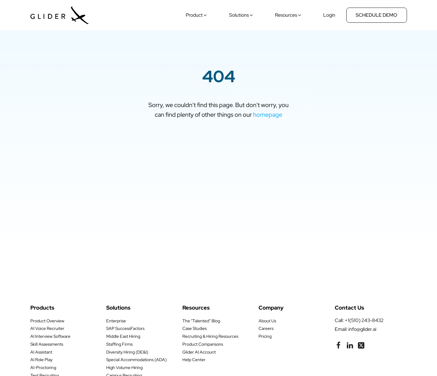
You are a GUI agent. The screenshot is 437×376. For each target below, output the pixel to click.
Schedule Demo (376, 15)
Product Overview (47, 321)
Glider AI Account (199, 352)
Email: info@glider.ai (355, 329)
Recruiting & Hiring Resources (210, 336)
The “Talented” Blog (201, 321)
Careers (266, 328)
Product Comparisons (202, 344)
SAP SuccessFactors (125, 328)
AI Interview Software (50, 336)
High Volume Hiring (124, 367)
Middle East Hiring (123, 336)
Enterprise (116, 321)
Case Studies (194, 328)
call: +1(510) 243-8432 (359, 320)
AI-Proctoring (43, 367)
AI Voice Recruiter (47, 328)
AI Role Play (41, 359)
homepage (267, 115)
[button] (197, 15)
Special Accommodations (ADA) (136, 359)
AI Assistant (41, 352)
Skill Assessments (46, 344)
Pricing (265, 336)
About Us (267, 321)
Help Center (193, 359)
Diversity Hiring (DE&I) (127, 352)
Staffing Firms (119, 344)
